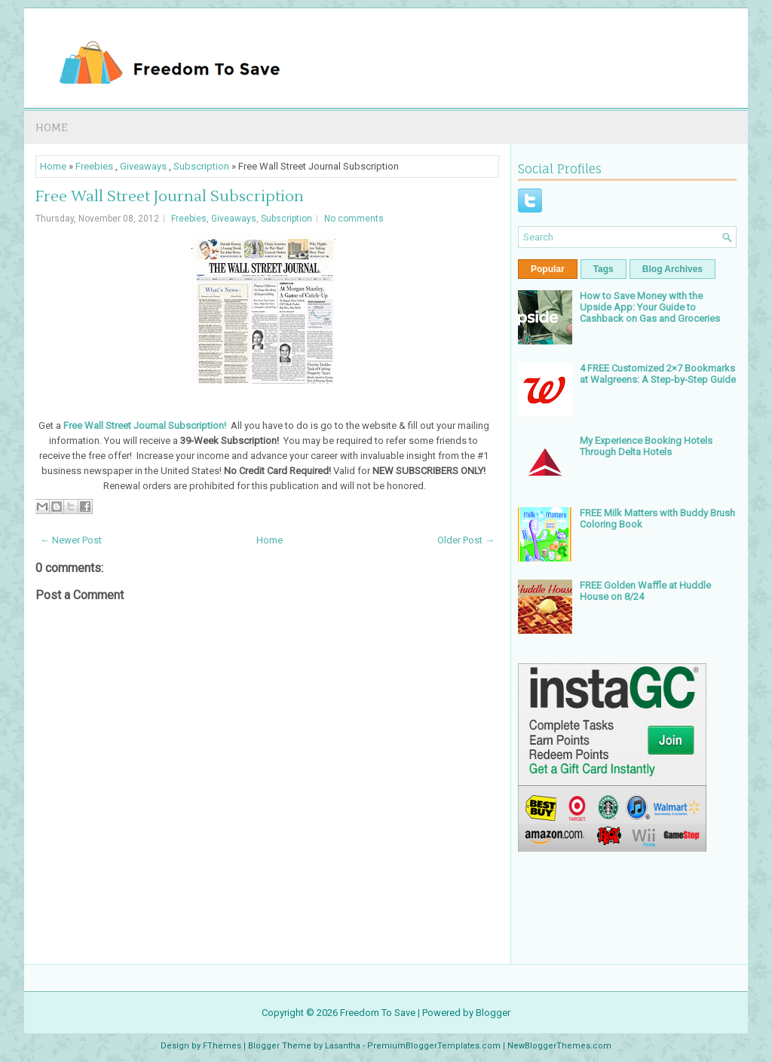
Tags (603, 269)
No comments (354, 218)
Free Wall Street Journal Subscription (169, 196)
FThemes (222, 1046)
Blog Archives (672, 269)
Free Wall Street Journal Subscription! (144, 425)
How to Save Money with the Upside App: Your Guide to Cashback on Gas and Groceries (650, 307)
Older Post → (466, 540)
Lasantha (342, 1046)
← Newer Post (71, 540)
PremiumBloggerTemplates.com (434, 1046)
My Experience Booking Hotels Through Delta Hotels (646, 446)
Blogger (493, 1012)
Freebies (94, 166)
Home (51, 127)
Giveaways (143, 166)
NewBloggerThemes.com (559, 1046)
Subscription (201, 166)
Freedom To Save (377, 1012)
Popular (548, 269)
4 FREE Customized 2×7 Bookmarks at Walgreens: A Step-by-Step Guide (658, 374)
